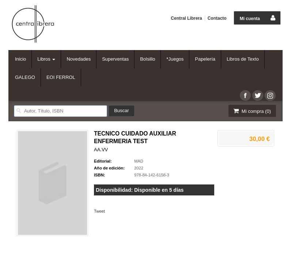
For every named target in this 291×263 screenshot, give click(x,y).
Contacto (217, 18)
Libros (46, 59)
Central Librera (186, 18)
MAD (138, 161)
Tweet (99, 211)
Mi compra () (251, 111)
